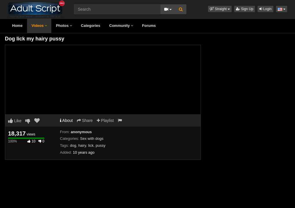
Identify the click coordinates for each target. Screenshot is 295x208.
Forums (149, 25)
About (66, 120)
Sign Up (244, 9)
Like (15, 120)
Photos (64, 25)
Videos (39, 25)
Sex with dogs (91, 138)
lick (91, 145)
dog (73, 145)
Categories (90, 25)
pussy (100, 145)
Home (17, 25)
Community (121, 25)
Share (85, 120)
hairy (82, 145)
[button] (220, 9)
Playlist (105, 120)
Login (265, 9)
